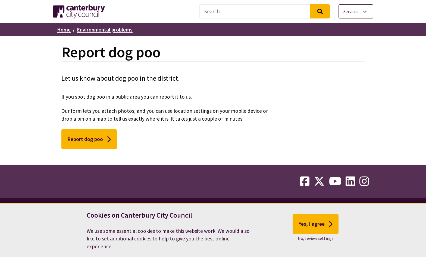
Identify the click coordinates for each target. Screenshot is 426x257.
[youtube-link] (335, 181)
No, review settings (316, 238)
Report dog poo (89, 139)
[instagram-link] (364, 181)
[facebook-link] (304, 181)
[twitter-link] (319, 181)
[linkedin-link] (350, 181)
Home (64, 29)
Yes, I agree (316, 224)
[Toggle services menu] (356, 11)
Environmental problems (105, 29)
